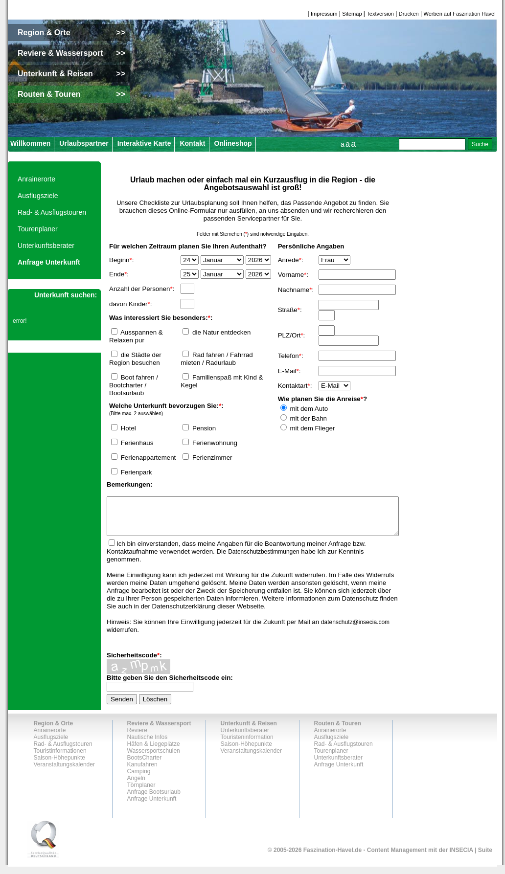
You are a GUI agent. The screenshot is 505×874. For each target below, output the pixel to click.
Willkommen (30, 143)
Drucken (409, 14)
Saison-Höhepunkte (59, 765)
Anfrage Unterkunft (49, 262)
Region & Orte (53, 730)
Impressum (324, 14)
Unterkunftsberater (46, 245)
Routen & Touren (337, 730)
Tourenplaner (38, 229)
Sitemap (352, 14)
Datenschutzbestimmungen (263, 559)
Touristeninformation (247, 744)
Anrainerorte (36, 179)
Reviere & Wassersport (159, 730)
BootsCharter (144, 765)
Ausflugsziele (38, 196)
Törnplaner (141, 792)
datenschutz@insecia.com (355, 629)
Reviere (137, 737)
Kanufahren (142, 771)
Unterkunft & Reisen (249, 730)
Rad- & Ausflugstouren (52, 212)
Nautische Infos (147, 744)
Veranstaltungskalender (64, 771)
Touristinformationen (60, 758)
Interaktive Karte (144, 143)
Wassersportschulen (153, 758)
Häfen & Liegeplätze (153, 751)
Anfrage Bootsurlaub (154, 799)
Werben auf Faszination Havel (460, 14)
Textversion (380, 14)
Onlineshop (233, 143)
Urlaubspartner (83, 143)
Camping (139, 778)
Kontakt (192, 143)
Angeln (136, 785)
